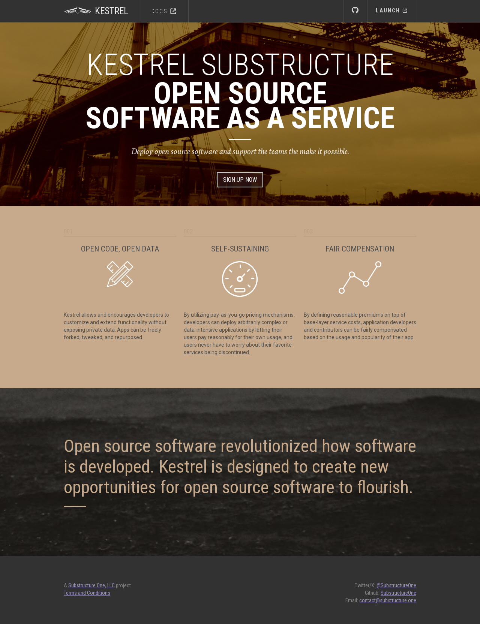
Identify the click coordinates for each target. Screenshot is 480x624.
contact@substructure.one (387, 600)
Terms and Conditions (87, 593)
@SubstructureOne (396, 585)
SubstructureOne (398, 593)
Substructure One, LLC (91, 585)
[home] (102, 7)
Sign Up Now (240, 179)
